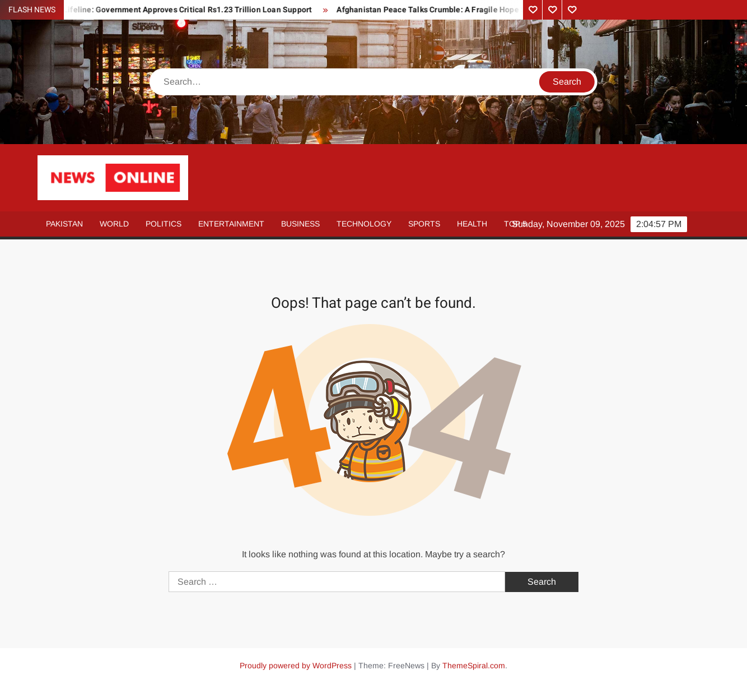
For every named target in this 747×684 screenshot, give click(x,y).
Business (300, 223)
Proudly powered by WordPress (296, 665)
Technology (364, 223)
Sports (424, 223)
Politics (163, 223)
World (114, 223)
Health (472, 223)
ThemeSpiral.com (473, 665)
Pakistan (64, 223)
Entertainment (231, 223)
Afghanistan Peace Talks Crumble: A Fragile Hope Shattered (450, 10)
